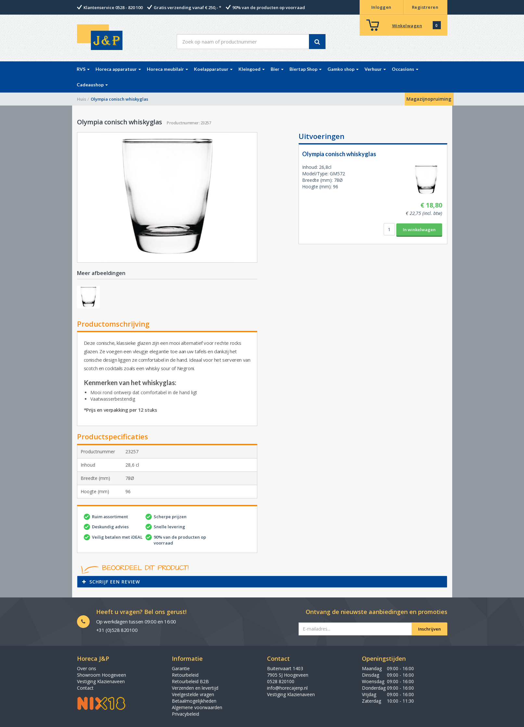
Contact (85, 688)
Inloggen (381, 7)
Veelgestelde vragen (193, 694)
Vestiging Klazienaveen (101, 681)
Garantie (181, 668)
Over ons (86, 668)
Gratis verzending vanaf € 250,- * (187, 7)
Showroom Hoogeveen (101, 675)
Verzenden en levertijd (195, 688)
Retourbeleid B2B (190, 681)
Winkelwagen (407, 26)
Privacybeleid (185, 714)
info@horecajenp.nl (287, 688)
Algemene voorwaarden (197, 707)
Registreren (425, 7)
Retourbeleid (185, 675)
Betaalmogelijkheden (194, 701)
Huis (81, 99)
